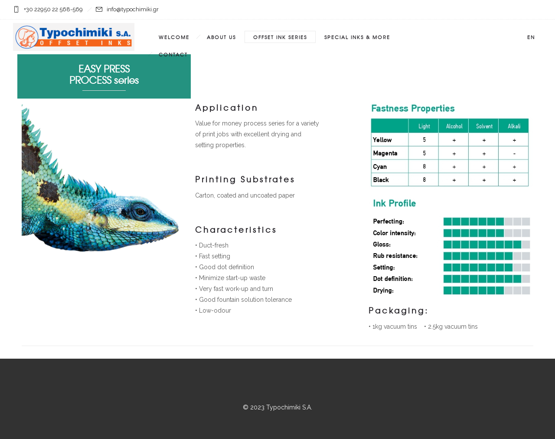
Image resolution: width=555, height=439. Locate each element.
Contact (173, 54)
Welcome (174, 36)
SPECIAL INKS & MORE (357, 36)
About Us (221, 36)
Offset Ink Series (280, 36)
